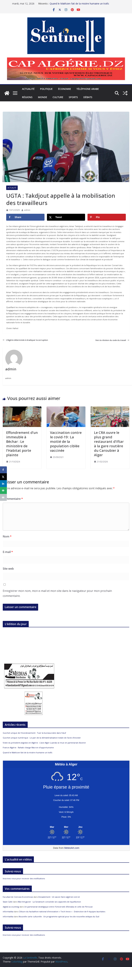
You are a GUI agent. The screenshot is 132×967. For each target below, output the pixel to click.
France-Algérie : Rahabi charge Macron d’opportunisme (28, 747)
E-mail (8, 552)
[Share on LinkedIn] (3, 483)
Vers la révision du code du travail (112, 340)
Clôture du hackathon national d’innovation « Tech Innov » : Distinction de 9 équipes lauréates (62, 911)
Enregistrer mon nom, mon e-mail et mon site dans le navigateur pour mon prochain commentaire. (57, 593)
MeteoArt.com (71, 848)
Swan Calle (8, 901)
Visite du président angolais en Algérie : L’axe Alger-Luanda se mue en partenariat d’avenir (44, 742)
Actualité (28, 89)
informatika (8, 911)
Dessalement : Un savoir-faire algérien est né (59, 897)
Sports (73, 97)
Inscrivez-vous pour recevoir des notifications (24, 878)
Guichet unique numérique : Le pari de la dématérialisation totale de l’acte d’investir (42, 737)
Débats (87, 97)
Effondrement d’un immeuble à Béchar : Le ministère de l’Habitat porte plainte (22, 443)
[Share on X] (66, 217)
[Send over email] (3, 490)
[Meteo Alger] (66, 827)
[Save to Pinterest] (106, 217)
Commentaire (13, 499)
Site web (8, 568)
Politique (46, 89)
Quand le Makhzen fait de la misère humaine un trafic (79, 2)
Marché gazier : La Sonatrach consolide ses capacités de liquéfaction (49, 901)
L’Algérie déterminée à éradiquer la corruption (25, 340)
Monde (42, 97)
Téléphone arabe (87, 89)
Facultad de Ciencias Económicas (18, 897)
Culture (58, 97)
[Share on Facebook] (25, 217)
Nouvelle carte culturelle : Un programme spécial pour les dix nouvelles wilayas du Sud (59, 916)
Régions (27, 97)
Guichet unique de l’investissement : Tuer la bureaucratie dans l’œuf (34, 733)
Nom (7, 536)
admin (27, 210)
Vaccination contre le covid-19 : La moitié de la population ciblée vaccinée (66, 441)
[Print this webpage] (3, 497)
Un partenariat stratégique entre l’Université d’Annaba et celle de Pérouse (58, 906)
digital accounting (11, 906)
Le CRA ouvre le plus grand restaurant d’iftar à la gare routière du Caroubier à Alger (109, 443)
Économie (64, 89)
